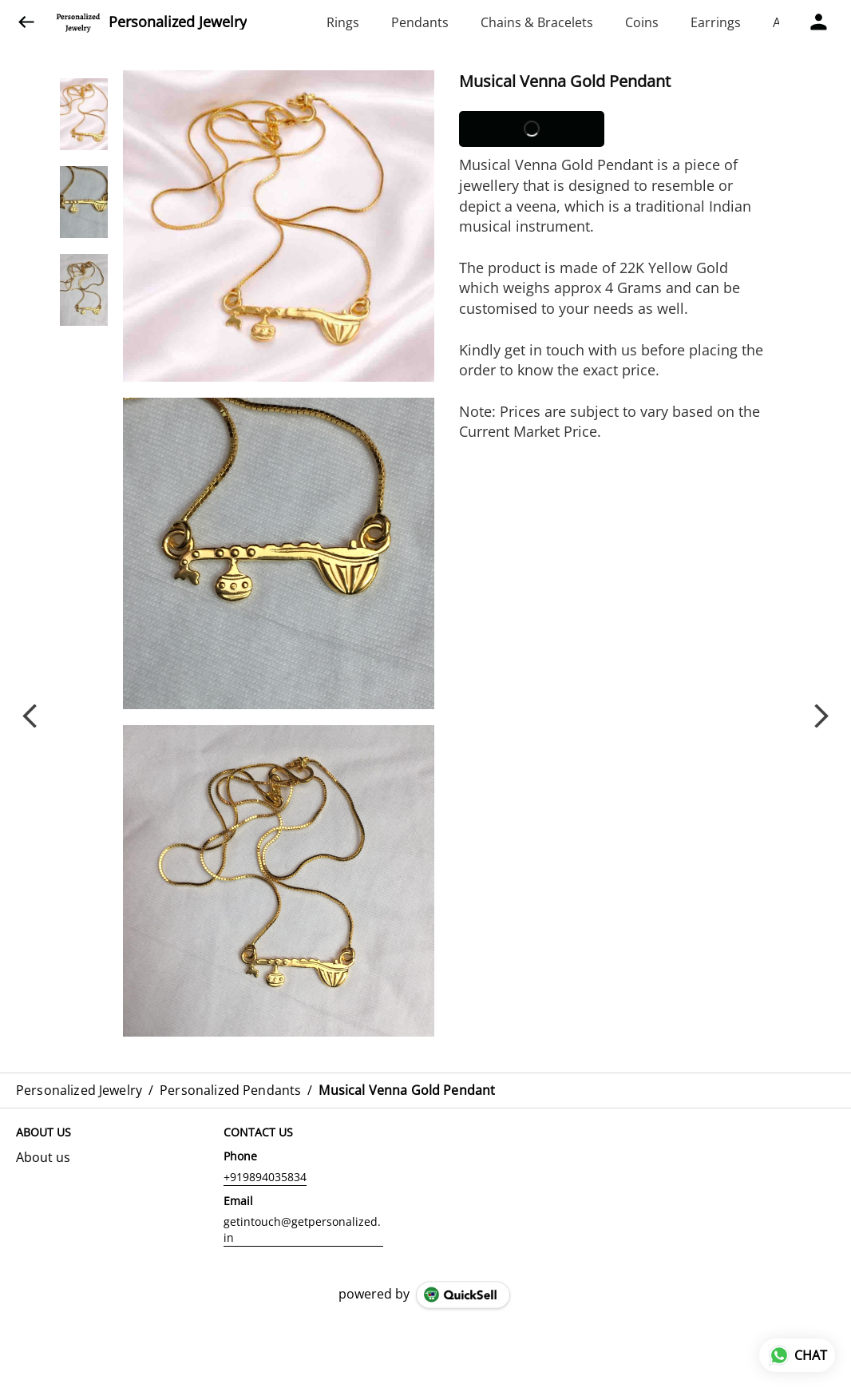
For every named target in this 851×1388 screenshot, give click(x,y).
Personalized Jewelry (178, 22)
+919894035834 (265, 1176)
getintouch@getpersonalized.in (302, 1229)
